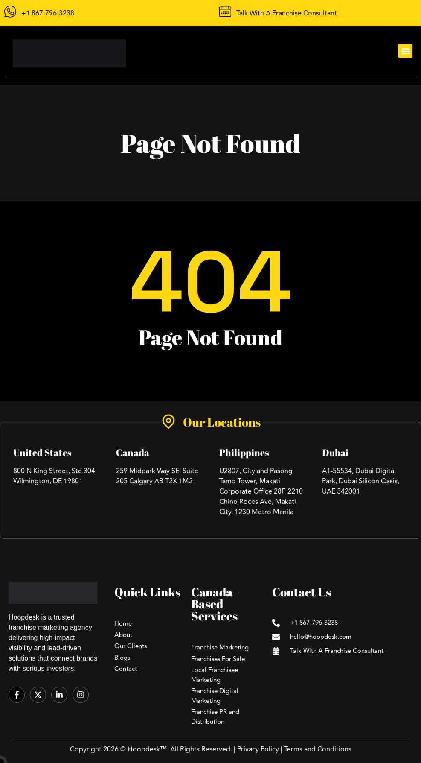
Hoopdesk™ (147, 749)
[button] (405, 51)
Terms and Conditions (317, 749)
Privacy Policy (258, 749)
